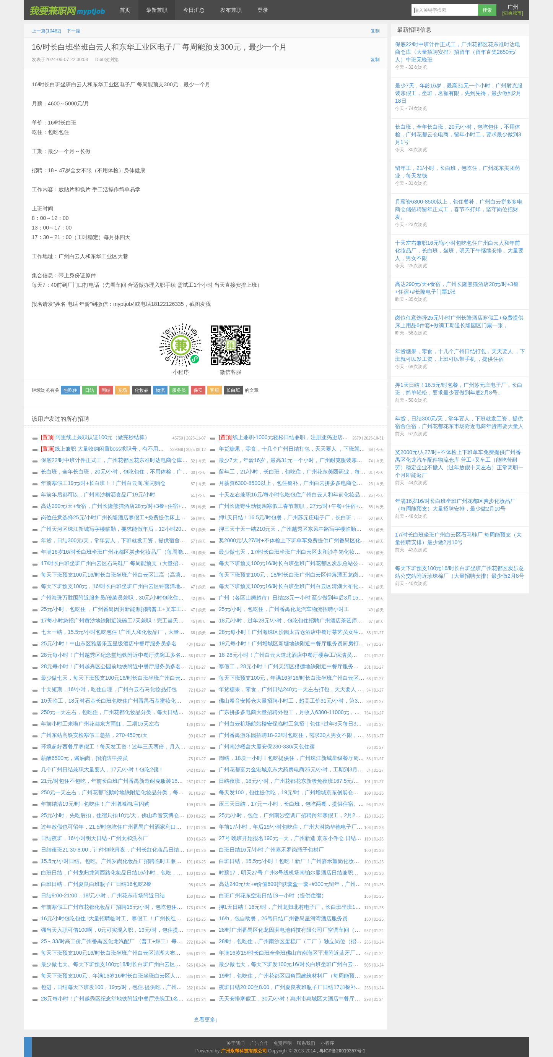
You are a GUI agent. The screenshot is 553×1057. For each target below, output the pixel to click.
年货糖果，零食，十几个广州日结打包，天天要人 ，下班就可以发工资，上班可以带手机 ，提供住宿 (338, 449)
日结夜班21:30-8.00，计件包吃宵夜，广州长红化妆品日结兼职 (115, 850)
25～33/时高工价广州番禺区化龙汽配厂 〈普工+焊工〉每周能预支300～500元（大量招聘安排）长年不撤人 (168, 941)
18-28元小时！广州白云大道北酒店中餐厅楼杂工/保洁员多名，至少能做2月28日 (314, 655)
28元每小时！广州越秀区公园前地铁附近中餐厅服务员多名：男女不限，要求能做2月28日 (147, 666)
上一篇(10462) (46, 31)
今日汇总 (194, 10)
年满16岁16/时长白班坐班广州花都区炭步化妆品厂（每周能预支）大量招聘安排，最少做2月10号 (156, 552)
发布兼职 (231, 10)
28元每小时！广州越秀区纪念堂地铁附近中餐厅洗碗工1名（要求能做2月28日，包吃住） (146, 999)
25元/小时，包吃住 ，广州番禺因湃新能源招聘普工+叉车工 (111, 609)
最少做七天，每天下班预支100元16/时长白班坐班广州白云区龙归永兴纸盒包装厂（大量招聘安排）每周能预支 (172, 678)
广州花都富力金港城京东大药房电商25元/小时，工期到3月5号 (292, 769)
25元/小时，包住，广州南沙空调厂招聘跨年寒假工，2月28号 (291, 815)
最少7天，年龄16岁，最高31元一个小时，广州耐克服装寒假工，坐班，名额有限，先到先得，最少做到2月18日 (351, 460)
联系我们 (306, 1043)
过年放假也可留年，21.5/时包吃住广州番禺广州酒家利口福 (111, 827)
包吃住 (70, 390)
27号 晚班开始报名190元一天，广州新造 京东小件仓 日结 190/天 (296, 838)
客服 (214, 390)
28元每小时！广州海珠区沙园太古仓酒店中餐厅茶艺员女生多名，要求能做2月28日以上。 (325, 632)
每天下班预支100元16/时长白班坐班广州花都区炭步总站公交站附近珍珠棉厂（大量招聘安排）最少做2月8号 (348, 563)
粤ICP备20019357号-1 (342, 1051)
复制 (375, 31)
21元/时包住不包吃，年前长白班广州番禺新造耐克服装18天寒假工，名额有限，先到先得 (146, 781)
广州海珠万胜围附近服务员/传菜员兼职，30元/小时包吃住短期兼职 (120, 598)
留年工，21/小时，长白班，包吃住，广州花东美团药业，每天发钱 (297, 472)
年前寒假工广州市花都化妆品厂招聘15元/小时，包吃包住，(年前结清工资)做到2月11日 (144, 907)
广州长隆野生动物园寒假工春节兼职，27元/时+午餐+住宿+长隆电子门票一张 (310, 506)
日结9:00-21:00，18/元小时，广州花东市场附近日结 (103, 895)
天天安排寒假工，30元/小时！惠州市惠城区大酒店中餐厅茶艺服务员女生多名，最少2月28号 (329, 999)
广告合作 (259, 1043)
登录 (262, 10)
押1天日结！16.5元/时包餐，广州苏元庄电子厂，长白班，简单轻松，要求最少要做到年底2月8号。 (336, 517)
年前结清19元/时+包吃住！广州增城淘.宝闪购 (95, 804)
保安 (198, 390)
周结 (106, 390)
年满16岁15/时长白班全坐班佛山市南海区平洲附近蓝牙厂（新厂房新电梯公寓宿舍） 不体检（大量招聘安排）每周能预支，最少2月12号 (380, 953)
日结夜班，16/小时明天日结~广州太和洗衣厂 (94, 838)
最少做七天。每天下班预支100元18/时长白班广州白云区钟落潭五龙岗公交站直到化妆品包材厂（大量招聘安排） (175, 964)
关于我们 (235, 1043)
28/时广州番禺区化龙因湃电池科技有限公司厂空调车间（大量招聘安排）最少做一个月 (321, 930)
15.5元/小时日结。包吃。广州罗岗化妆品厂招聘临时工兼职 (111, 861)
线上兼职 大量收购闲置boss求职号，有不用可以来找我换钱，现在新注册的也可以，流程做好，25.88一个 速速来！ (185, 449)
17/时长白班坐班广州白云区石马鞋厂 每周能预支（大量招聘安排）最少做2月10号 (138, 563)
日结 (89, 390)
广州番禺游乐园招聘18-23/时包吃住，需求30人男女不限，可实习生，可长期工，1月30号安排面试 (335, 735)
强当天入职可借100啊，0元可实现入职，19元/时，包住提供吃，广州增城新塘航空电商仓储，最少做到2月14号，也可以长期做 (191, 930)
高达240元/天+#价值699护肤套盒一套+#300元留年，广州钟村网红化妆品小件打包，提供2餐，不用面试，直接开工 (356, 884)
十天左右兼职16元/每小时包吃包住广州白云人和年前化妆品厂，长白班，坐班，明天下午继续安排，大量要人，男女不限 (361, 494)
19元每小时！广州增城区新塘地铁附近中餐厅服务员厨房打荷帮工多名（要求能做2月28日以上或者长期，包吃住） (355, 643)
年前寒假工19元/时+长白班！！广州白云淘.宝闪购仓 (103, 483)
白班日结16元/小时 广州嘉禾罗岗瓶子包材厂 (271, 850)
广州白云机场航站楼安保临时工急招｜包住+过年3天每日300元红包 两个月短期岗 (315, 724)
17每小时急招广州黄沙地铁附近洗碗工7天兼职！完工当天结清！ (117, 620)
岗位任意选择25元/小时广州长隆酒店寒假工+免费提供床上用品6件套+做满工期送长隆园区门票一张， (162, 517)
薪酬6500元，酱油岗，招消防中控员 (84, 758)
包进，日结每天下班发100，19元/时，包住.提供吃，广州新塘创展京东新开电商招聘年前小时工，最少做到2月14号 (177, 987)
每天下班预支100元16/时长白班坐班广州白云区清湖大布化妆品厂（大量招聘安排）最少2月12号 (333, 586)
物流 (160, 390)
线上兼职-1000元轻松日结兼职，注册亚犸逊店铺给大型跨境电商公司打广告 (315, 437)
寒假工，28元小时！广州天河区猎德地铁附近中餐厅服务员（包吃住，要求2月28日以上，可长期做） (339, 666)
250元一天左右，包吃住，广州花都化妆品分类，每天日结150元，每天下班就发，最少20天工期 (154, 712)
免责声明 (282, 1043)
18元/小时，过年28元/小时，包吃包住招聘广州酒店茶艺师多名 (293, 620)
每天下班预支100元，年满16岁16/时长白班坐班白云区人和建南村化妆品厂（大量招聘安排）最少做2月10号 (169, 976)
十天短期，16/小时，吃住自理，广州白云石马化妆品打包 (109, 689)
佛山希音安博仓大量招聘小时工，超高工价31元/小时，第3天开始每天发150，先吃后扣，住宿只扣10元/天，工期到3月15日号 (368, 701)
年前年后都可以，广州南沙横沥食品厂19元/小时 (98, 494)
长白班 (233, 390)
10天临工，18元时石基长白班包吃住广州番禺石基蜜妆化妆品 (114, 701)
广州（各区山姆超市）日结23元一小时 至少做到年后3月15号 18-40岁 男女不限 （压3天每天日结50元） (342, 598)
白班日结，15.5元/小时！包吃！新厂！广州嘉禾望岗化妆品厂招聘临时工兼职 (310, 861)
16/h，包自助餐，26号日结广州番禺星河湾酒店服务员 (283, 918)
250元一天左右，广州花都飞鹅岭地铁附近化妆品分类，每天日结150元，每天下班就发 (143, 792)
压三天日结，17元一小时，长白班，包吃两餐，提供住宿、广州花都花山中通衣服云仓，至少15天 (334, 804)
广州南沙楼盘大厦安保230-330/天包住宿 (267, 746)
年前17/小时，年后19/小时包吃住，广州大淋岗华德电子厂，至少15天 (301, 827)
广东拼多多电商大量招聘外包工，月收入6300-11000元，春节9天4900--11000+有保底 (321, 712)
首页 (125, 10)
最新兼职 (157, 10)
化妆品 (141, 390)
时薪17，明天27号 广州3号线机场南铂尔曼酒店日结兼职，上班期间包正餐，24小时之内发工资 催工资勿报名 (348, 873)
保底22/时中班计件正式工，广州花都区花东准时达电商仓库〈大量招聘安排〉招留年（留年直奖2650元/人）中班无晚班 (182, 460)
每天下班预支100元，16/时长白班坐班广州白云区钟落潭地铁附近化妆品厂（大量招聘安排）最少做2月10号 (168, 586)
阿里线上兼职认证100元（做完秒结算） (95, 437)
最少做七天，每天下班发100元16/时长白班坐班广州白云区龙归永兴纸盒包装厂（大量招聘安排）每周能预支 (347, 964)
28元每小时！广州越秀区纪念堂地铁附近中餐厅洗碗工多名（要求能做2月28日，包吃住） (147, 655)
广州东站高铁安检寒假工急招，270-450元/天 (94, 735)
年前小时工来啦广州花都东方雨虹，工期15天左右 (100, 724)
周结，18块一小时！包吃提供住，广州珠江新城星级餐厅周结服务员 (299, 758)
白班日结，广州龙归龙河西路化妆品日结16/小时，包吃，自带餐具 (119, 873)
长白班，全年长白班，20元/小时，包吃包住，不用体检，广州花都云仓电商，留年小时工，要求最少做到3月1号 (173, 472)
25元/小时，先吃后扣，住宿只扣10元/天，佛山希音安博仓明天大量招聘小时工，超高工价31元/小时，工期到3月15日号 (182, 815)
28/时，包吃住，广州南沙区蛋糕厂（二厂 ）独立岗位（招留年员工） (301, 941)
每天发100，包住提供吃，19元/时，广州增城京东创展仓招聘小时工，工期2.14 (312, 792)
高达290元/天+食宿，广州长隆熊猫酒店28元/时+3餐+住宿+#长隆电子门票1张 (133, 506)
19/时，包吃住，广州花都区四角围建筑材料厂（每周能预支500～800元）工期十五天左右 (325, 976)
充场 (122, 390)
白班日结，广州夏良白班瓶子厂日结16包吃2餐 (96, 884)
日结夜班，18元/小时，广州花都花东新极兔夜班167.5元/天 (289, 781)
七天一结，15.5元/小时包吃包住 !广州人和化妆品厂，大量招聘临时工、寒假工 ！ (137, 632)
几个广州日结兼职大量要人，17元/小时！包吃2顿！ (102, 769)
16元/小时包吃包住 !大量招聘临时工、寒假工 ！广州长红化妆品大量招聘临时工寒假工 (143, 918)
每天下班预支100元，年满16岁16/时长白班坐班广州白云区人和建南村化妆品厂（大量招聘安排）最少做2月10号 (352, 678)
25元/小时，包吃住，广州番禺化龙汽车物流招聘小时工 (284, 609)
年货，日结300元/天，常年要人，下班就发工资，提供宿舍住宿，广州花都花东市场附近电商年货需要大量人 (169, 540)
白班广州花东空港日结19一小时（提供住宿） (273, 895)
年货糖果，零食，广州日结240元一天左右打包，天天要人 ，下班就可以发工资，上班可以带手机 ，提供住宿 (348, 689)
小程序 (327, 1043)
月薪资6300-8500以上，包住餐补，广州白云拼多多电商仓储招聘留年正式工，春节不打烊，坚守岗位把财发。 (349, 483)
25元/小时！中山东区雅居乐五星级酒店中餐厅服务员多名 (109, 643)
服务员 (179, 390)
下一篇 (73, 31)
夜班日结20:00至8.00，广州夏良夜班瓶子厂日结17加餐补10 (290, 987)
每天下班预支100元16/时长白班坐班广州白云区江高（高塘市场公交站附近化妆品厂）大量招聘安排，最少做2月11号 (179, 575)
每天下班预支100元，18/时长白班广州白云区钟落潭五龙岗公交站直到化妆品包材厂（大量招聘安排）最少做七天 (353, 575)
